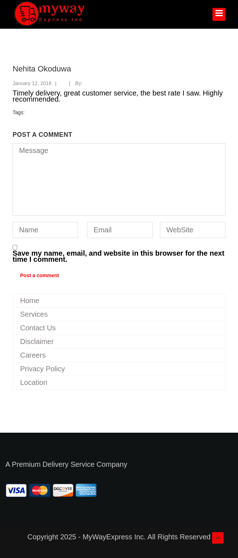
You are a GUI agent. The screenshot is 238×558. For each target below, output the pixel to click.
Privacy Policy (42, 369)
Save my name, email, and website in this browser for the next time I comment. (118, 256)
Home (29, 300)
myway (92, 83)
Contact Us (38, 328)
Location (33, 382)
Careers (33, 355)
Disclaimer (37, 341)
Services (34, 314)
